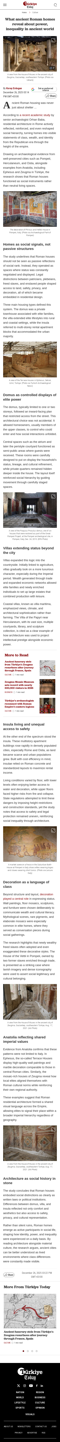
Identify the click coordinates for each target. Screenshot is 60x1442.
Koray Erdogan (14, 88)
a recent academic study (35, 115)
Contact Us (41, 1426)
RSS (43, 1433)
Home (24, 12)
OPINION (40, 1408)
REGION (40, 1392)
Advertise (32, 1433)
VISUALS (30, 1414)
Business (8, 692)
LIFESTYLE (20, 1402)
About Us (8, 1426)
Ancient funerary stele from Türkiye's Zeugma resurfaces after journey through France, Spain (19, 666)
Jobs (53, 1426)
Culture (35, 12)
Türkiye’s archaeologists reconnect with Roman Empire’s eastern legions (19, 703)
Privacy (18, 1433)
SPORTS (20, 1408)
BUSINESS (40, 1397)
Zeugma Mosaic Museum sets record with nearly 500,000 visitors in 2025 (19, 684)
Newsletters (24, 1426)
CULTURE (40, 1402)
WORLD (20, 1397)
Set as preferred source (42, 89)
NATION (20, 1392)
